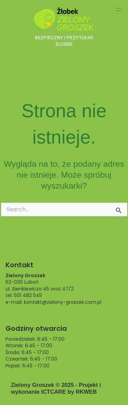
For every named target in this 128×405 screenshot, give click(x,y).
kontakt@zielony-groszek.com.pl (62, 302)
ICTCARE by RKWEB (69, 392)
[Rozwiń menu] (118, 9)
